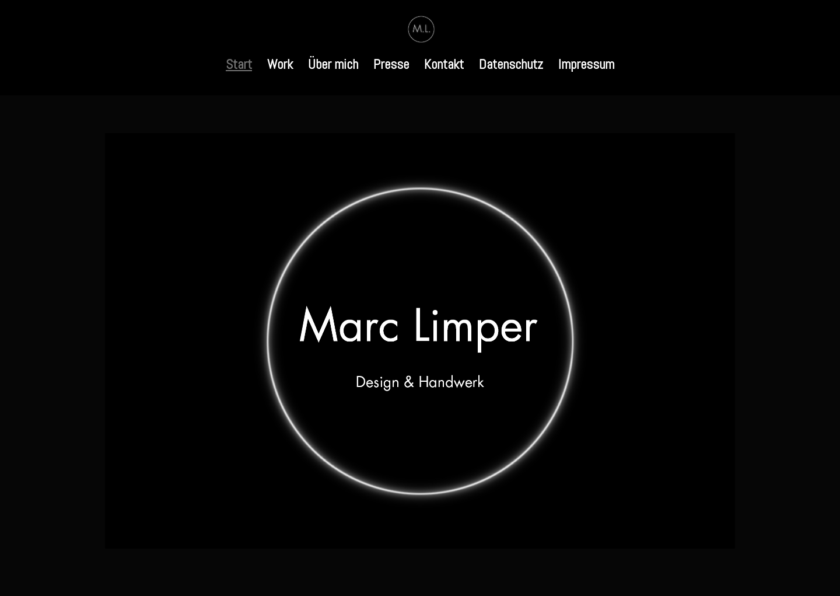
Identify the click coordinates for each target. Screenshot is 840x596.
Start (239, 66)
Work (280, 66)
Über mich (333, 66)
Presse (391, 66)
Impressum (586, 66)
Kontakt (444, 66)
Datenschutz (511, 66)
